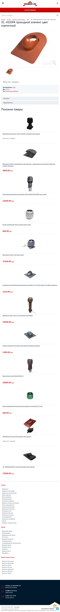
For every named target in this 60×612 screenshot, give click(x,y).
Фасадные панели (6, 545)
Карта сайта (16, 607)
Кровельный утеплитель (8, 509)
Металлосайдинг (6, 533)
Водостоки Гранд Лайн (8, 563)
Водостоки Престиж (7, 571)
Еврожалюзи (5, 553)
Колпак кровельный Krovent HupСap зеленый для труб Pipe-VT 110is (23, 406)
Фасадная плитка (6, 547)
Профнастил (5, 489)
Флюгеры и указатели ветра (9, 523)
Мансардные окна (6, 511)
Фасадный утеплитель (7, 539)
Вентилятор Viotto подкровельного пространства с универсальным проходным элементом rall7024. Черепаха (29, 165)
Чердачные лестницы (7, 513)
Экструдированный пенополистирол (11, 543)
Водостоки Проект (7, 573)
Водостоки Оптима (7, 567)
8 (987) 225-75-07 (10, 595)
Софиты (4, 521)
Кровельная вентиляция (8, 507)
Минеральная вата (7, 541)
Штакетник (5, 549)
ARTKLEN (16, 609)
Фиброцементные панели (8, 535)
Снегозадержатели (7, 517)
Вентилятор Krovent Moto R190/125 (13, 376)
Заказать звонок (9, 597)
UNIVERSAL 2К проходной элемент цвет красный (17, 436)
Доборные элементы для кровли (10, 503)
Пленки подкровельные (8, 505)
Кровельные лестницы (8, 515)
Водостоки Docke (6, 565)
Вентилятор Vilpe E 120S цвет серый (13, 255)
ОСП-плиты (5, 537)
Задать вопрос (9, 592)
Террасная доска (6, 551)
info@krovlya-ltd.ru (11, 590)
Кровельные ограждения (8, 519)
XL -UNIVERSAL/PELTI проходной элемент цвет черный (18, 467)
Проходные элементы (12, 91)
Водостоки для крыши (8, 561)
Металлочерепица (6, 497)
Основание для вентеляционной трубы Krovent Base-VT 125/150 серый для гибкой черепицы (30, 285)
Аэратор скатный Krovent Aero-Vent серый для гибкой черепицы (21, 345)
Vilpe (14, 87)
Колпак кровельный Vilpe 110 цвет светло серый (17, 224)
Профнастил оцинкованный (9, 493)
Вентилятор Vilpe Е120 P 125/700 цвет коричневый (18, 315)
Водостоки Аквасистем (8, 569)
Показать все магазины (11, 587)
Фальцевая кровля (7, 499)
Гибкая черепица (6, 495)
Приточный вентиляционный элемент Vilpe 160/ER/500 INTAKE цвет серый (25, 194)
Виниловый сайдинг (7, 531)
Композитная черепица (8, 501)
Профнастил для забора (8, 491)
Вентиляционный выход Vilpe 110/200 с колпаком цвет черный (21, 134)
